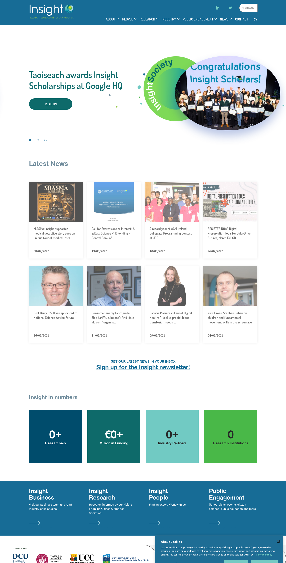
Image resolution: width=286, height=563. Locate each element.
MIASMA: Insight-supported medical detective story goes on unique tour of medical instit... (54, 245)
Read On (51, 104)
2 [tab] (38, 140)
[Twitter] (230, 7)
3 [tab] (45, 140)
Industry (169, 19)
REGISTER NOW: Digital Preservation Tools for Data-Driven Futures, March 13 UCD (230, 245)
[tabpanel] (143, 89)
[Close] (278, 556)
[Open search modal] (255, 19)
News (224, 19)
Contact (241, 19)
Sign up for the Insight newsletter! (143, 367)
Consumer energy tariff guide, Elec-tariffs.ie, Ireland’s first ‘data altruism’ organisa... (113, 329)
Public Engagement (198, 19)
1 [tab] (30, 140)
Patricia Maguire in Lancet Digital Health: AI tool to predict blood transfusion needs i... (171, 329)
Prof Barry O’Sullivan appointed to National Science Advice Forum (55, 327)
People (127, 19)
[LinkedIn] (217, 7)
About (111, 19)
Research (147, 19)
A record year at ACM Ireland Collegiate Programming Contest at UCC (171, 245)
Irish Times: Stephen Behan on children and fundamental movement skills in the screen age (230, 329)
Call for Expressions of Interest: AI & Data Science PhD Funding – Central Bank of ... (113, 245)
